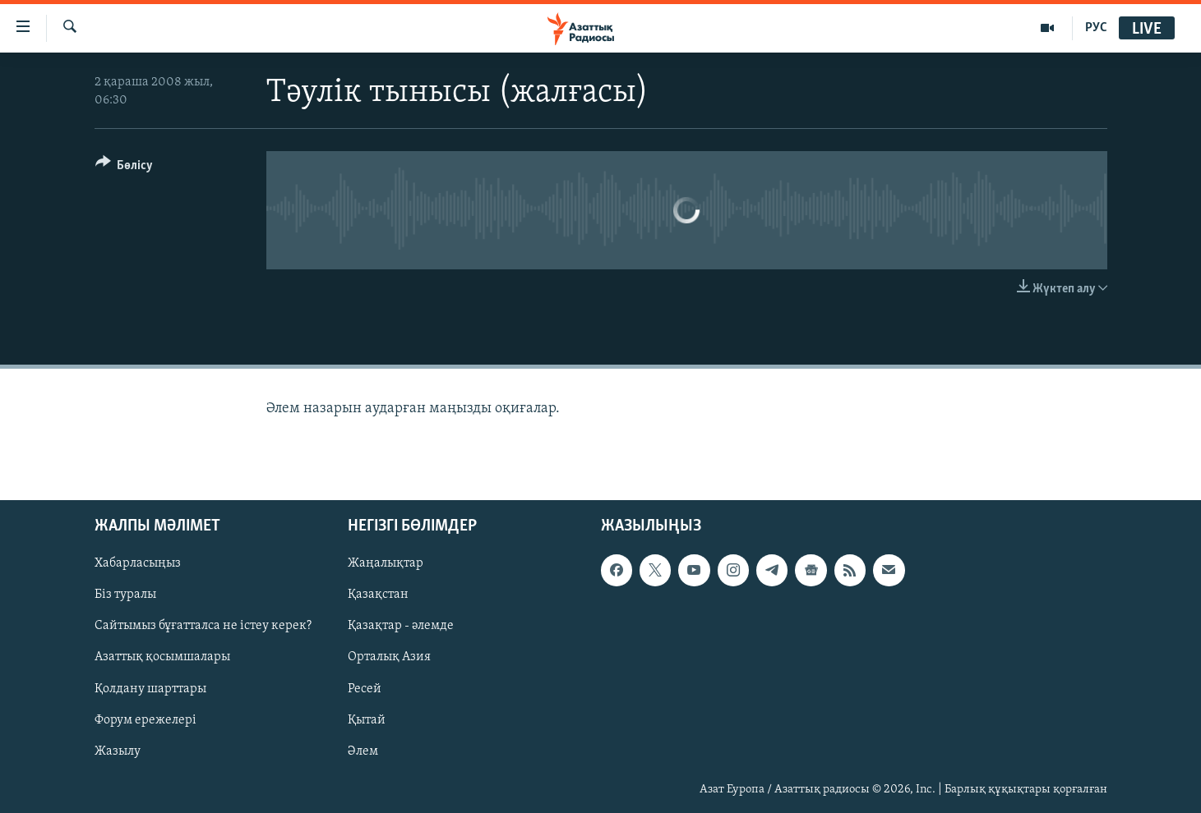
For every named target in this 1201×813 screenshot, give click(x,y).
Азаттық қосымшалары (162, 657)
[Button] (124, 168)
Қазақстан (378, 594)
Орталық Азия (389, 657)
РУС (1096, 27)
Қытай (367, 719)
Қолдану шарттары (150, 688)
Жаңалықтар (385, 563)
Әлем (363, 750)
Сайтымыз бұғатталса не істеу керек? (203, 625)
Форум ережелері (145, 719)
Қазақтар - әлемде (401, 625)
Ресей (364, 688)
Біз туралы (125, 594)
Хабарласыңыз (138, 563)
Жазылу (118, 750)
